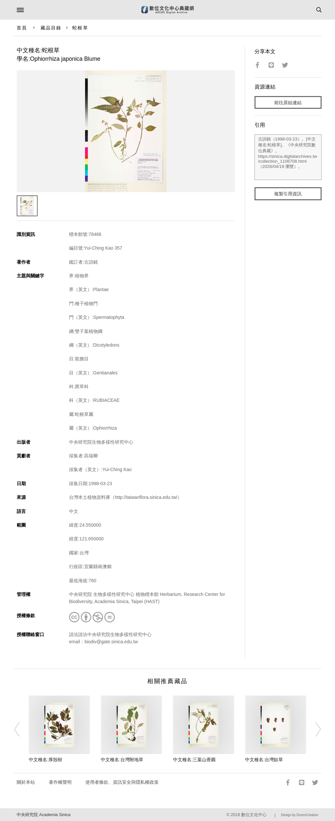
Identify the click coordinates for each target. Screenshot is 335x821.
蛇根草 (80, 27)
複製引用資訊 (288, 193)
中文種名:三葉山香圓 (194, 759)
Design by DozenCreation (299, 815)
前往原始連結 (288, 102)
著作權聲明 (60, 782)
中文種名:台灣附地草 (122, 759)
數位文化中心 (254, 814)
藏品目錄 (51, 27)
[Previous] (21, 729)
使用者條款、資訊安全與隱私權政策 (122, 782)
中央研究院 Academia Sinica (43, 814)
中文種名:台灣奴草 (264, 759)
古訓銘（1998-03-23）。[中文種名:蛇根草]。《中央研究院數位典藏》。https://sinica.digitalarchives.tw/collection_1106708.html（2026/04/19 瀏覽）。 (288, 157)
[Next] (314, 729)
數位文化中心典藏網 (167, 10)
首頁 (22, 27)
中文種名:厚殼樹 (45, 759)
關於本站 (26, 782)
